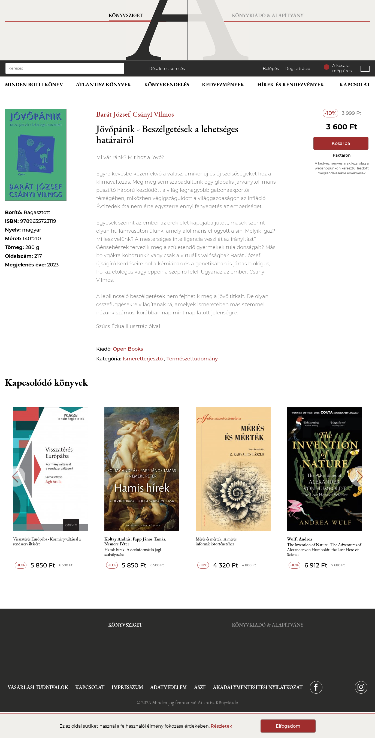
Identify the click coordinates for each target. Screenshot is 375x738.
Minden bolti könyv (34, 84)
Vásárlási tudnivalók (38, 687)
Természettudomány (192, 359)
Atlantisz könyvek (103, 84)
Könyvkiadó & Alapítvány (267, 15)
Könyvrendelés (166, 84)
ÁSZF (200, 687)
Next (360, 476)
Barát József (113, 114)
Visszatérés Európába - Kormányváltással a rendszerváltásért (47, 542)
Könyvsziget (126, 15)
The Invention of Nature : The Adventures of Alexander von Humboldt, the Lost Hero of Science (324, 549)
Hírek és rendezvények (290, 84)
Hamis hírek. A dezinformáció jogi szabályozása (132, 552)
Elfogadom (288, 726)
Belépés (271, 68)
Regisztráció (297, 68)
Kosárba (341, 143)
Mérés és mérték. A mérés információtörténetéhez (216, 542)
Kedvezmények (223, 84)
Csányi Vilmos (153, 114)
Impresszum (127, 687)
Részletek (221, 726)
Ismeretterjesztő (143, 359)
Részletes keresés (167, 68)
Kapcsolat (354, 84)
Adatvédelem (168, 687)
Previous (15, 476)
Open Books (128, 349)
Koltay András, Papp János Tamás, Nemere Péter (135, 541)
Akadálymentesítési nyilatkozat (258, 687)
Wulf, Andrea (299, 539)
